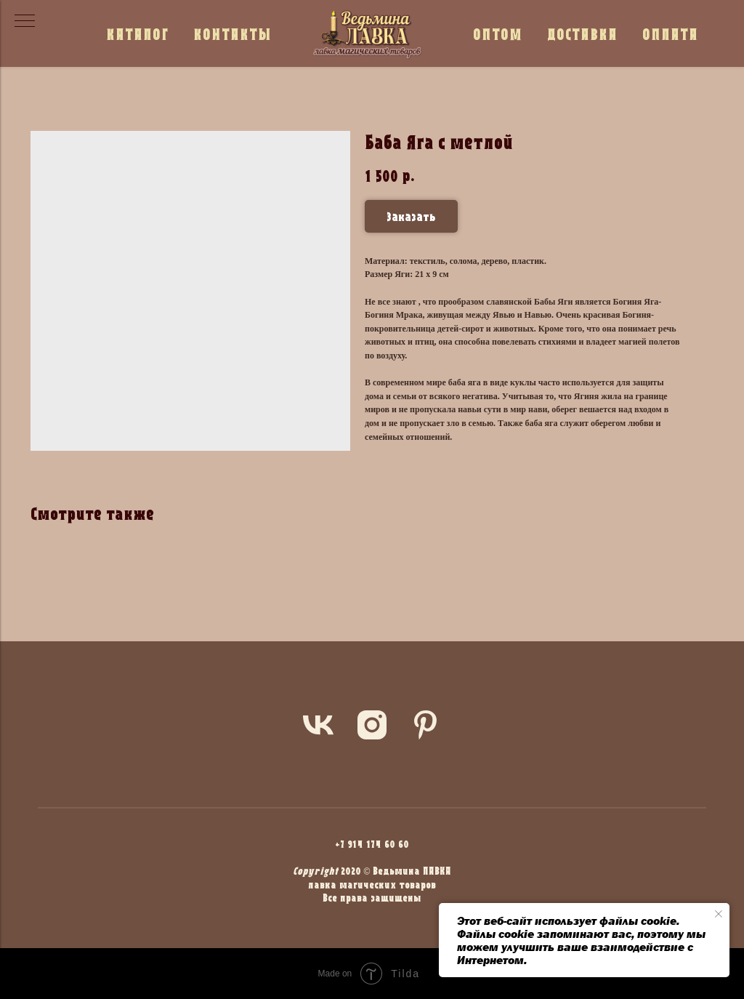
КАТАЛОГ (137, 33)
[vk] (318, 725)
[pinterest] (426, 725)
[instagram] (372, 725)
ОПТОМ (497, 33)
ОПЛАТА (670, 33)
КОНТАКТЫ (232, 33)
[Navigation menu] (25, 22)
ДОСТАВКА (582, 33)
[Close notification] (718, 914)
